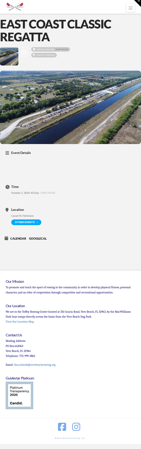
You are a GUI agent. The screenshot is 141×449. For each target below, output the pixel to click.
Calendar (18, 238)
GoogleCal (38, 238)
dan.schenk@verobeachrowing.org (34, 364)
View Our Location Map (20, 321)
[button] (130, 8)
